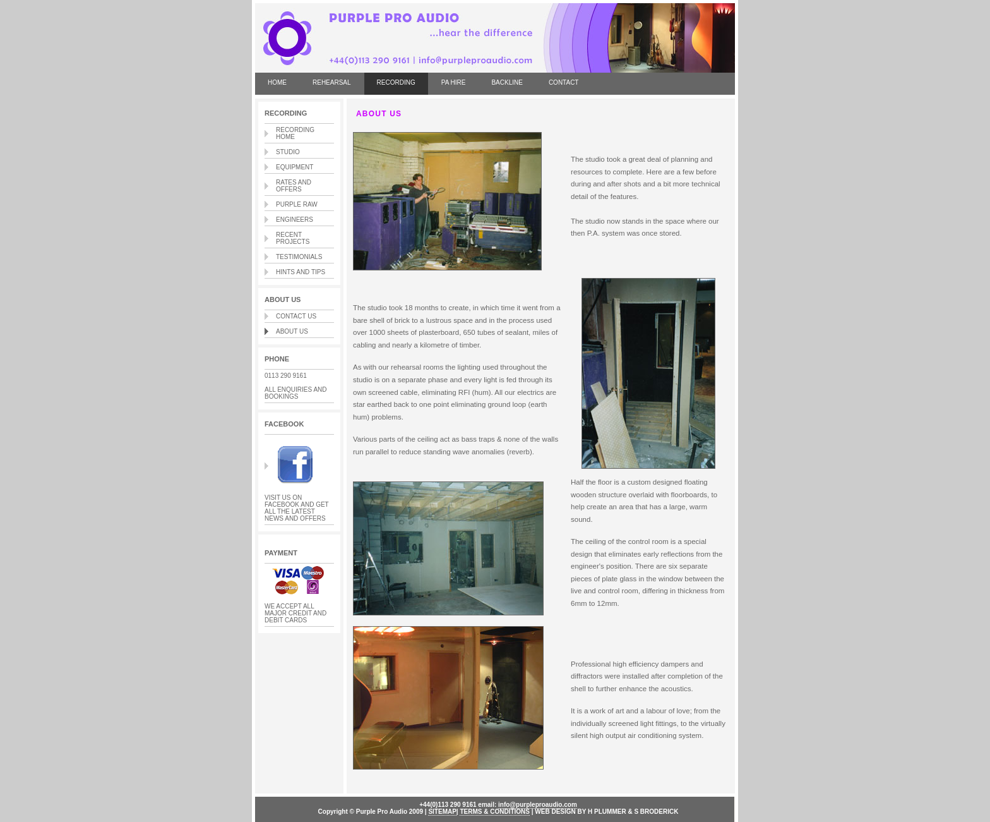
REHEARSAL (332, 82)
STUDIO (288, 151)
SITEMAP (442, 811)
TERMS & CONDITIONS (495, 811)
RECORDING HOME (295, 133)
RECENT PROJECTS (292, 238)
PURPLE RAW (297, 204)
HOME (277, 82)
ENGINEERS (294, 219)
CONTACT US (296, 316)
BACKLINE (506, 82)
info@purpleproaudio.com (537, 804)
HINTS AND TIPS (300, 272)
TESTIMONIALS (299, 256)
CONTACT (564, 82)
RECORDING (396, 82)
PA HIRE (453, 82)
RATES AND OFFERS (293, 186)
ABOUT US (292, 331)
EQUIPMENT (294, 167)
